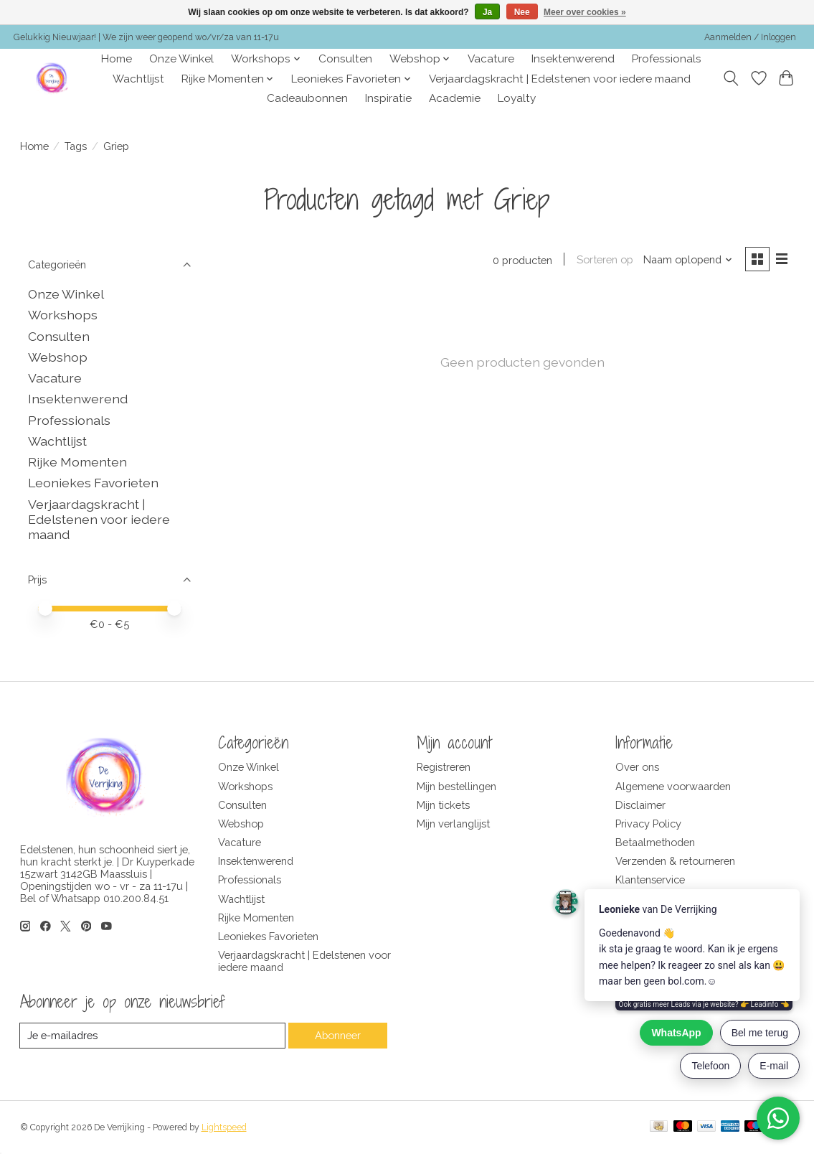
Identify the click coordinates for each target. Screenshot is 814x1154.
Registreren (443, 767)
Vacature (491, 58)
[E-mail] (152, 1036)
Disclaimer (640, 805)
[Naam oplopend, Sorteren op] (688, 259)
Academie (455, 98)
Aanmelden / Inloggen (750, 37)
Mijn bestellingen (456, 786)
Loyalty (517, 98)
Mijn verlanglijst (453, 823)
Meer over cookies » (585, 12)
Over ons (637, 767)
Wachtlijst (138, 78)
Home (116, 58)
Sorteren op (605, 259)
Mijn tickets (443, 805)
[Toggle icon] (730, 78)
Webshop (57, 357)
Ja (487, 12)
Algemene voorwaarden (673, 786)
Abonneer (337, 1035)
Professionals (666, 58)
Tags (76, 146)
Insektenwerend (573, 58)
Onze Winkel (181, 58)
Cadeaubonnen (307, 98)
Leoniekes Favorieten (93, 482)
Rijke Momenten (77, 461)
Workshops (63, 314)
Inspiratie (388, 98)
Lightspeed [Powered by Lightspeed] (224, 1127)
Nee (522, 12)
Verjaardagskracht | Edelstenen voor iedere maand (560, 78)
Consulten (345, 58)
